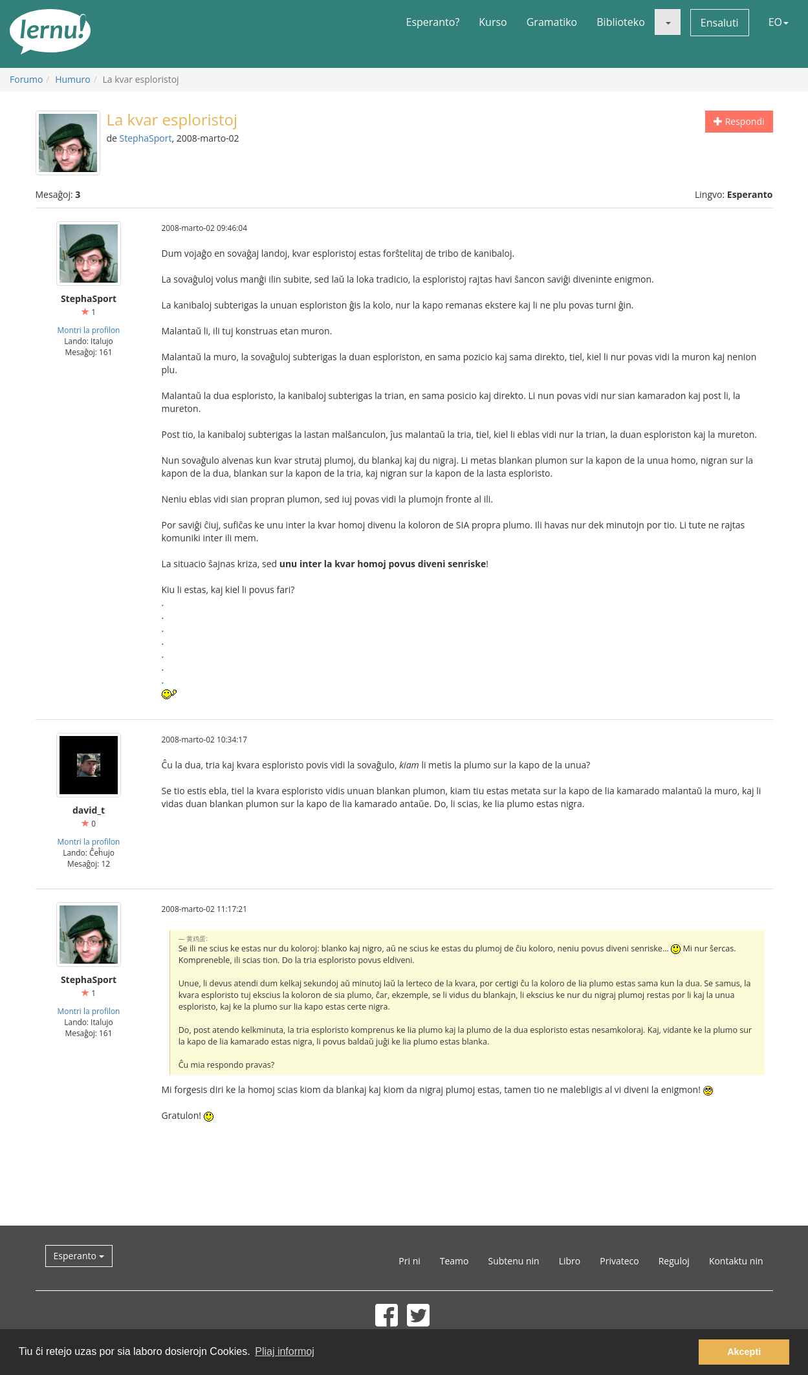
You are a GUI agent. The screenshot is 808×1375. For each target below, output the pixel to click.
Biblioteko (620, 22)
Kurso (493, 22)
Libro (570, 1261)
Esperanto (79, 1256)
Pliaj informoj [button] (284, 1351)
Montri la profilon (89, 330)
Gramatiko (552, 22)
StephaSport (146, 138)
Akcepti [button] (744, 1352)
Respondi (739, 121)
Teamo (454, 1261)
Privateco (619, 1261)
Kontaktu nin (736, 1261)
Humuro (73, 79)
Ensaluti (720, 23)
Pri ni (409, 1261)
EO (779, 22)
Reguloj (674, 1261)
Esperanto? (433, 22)
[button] (668, 22)
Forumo (26, 79)
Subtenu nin (513, 1261)
